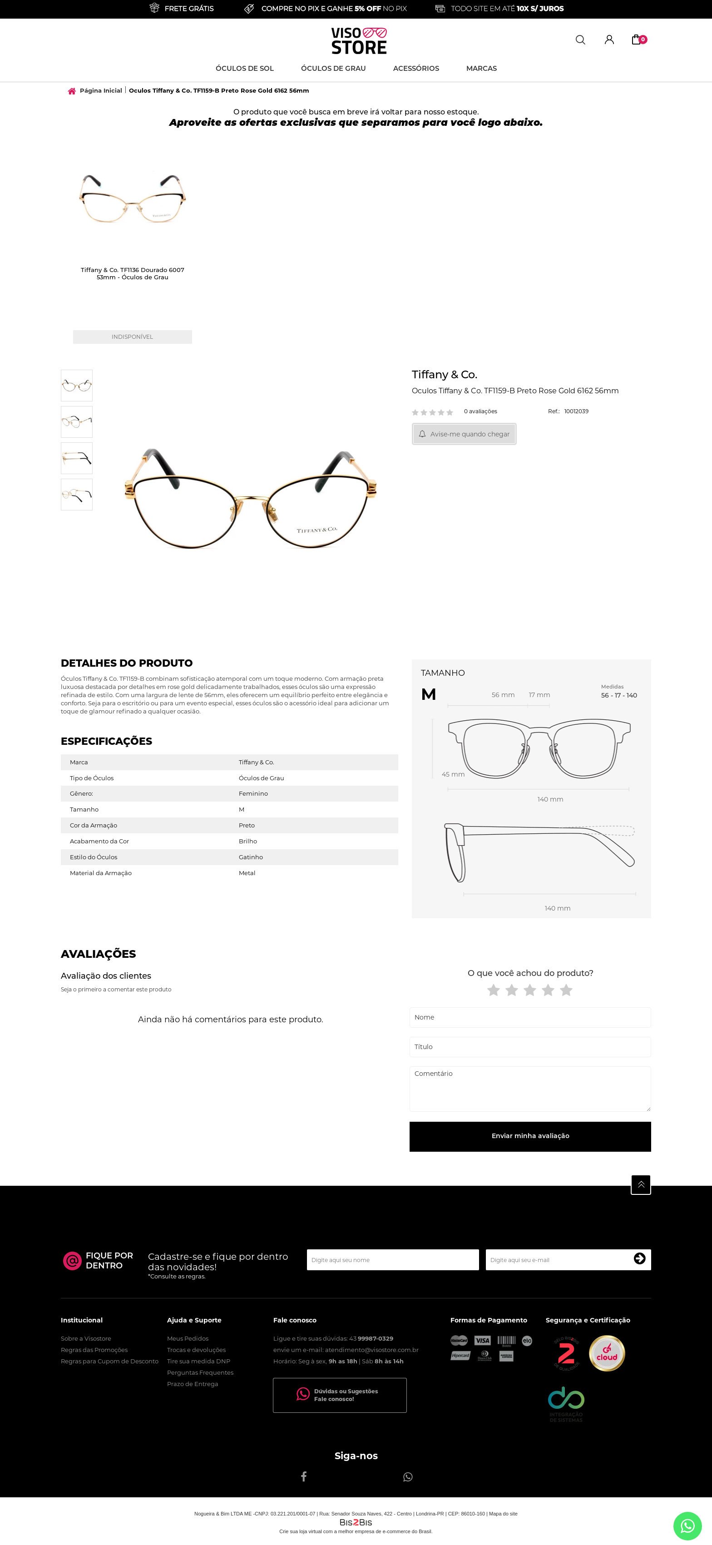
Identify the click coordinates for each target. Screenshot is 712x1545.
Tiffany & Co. (444, 375)
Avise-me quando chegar (470, 434)
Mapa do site (503, 1513)
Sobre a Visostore (86, 1338)
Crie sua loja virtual (300, 1531)
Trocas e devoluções (196, 1349)
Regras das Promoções (94, 1349)
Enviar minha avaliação (530, 1136)
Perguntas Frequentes (200, 1372)
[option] (134, 248)
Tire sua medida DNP (198, 1361)
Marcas (481, 69)
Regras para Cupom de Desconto (109, 1361)
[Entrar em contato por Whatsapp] (687, 1526)
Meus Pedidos (187, 1338)
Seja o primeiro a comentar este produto (116, 989)
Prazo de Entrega (192, 1383)
